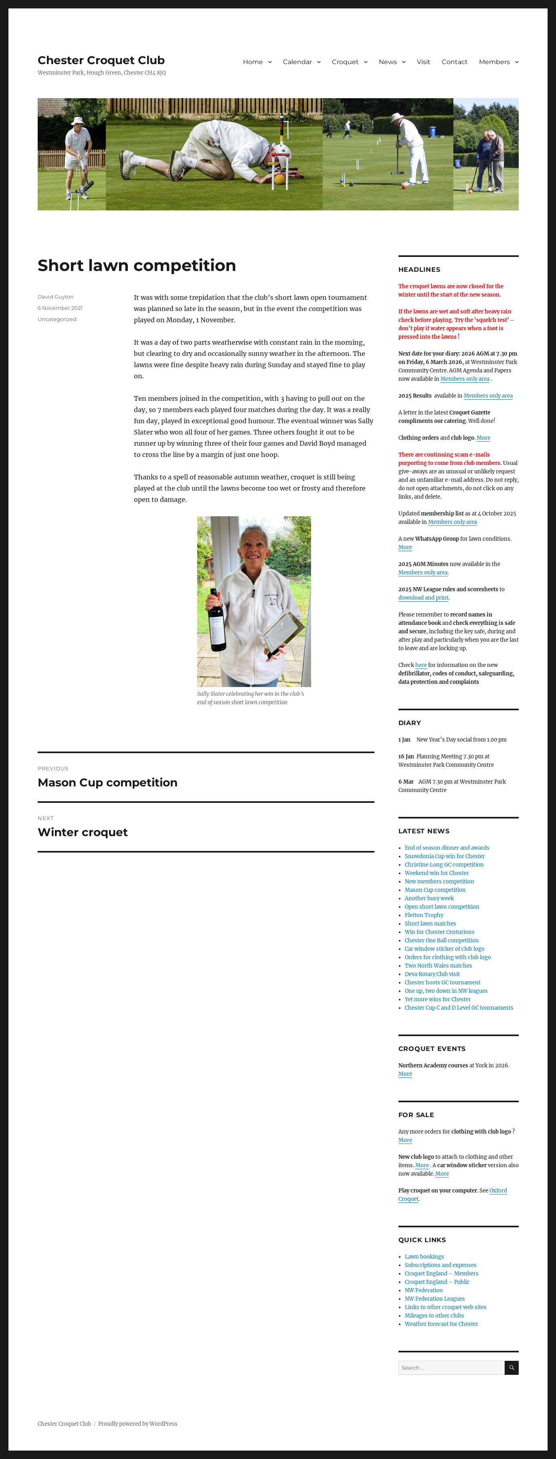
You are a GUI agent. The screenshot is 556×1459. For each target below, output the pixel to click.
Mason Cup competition (435, 890)
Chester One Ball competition (442, 940)
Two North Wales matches (438, 965)
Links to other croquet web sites (446, 1307)
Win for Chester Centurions (440, 932)
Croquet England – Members (442, 1273)
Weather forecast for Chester (441, 1324)
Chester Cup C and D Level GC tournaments (459, 1007)
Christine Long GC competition (444, 864)
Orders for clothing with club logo (448, 957)
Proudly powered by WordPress (138, 1424)
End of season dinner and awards (447, 848)
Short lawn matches (430, 923)
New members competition (439, 881)
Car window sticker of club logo (445, 949)
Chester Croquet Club (101, 60)
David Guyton (56, 296)
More (483, 437)
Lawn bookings (424, 1256)
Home (253, 62)
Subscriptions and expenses (441, 1265)
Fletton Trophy (424, 915)
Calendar (297, 62)
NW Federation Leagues (435, 1298)
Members (494, 62)
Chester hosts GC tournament (443, 982)
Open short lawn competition (442, 906)
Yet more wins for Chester (438, 999)
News (388, 62)
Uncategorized (57, 319)
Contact (455, 62)
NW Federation (424, 1290)
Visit (424, 62)
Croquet (345, 62)
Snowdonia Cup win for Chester (445, 856)
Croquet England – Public (437, 1282)
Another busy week (429, 898)
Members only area (465, 379)
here (421, 665)
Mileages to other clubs (434, 1315)
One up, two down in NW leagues (446, 991)
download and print (423, 597)
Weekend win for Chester (437, 873)
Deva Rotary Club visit (432, 974)
